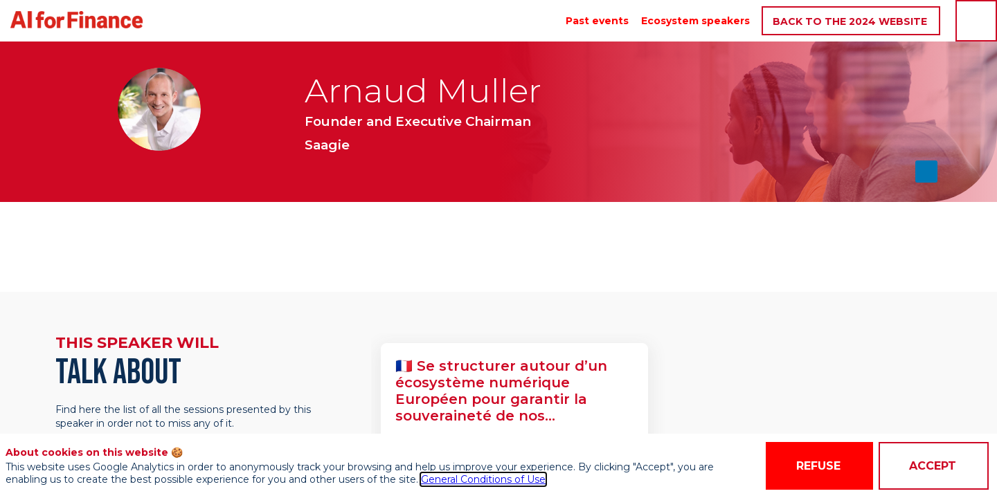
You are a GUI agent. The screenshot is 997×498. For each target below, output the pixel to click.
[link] (597, 21)
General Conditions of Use (483, 479)
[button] (851, 21)
